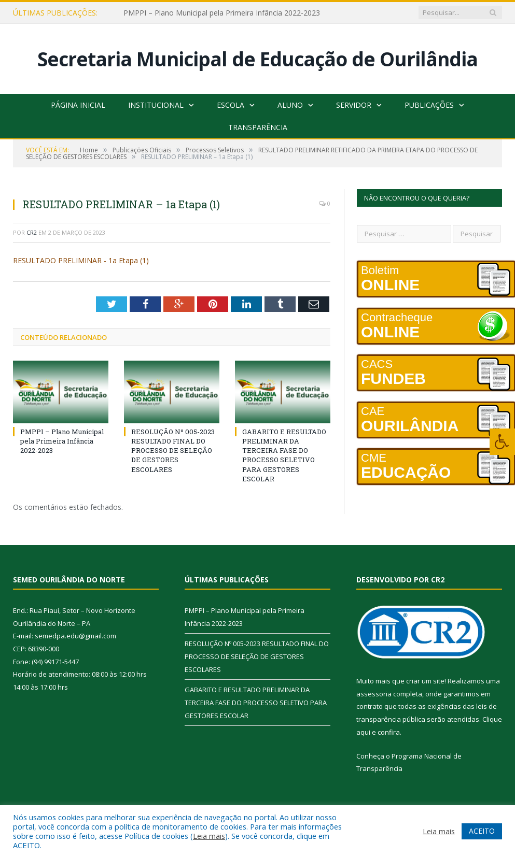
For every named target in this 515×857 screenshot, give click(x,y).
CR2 (31, 232)
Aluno (290, 105)
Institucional (156, 105)
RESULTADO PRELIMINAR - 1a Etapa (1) (81, 260)
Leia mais (209, 836)
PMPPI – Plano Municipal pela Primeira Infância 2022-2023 (221, 13)
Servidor (353, 105)
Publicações (429, 105)
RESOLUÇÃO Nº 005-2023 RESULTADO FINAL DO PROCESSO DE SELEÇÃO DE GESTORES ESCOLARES (173, 450)
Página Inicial (78, 105)
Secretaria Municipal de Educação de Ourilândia (257, 59)
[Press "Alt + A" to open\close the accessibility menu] (502, 441)
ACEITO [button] (482, 831)
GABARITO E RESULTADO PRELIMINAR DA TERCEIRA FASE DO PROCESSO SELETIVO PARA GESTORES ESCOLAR (284, 455)
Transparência (257, 127)
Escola (230, 105)
